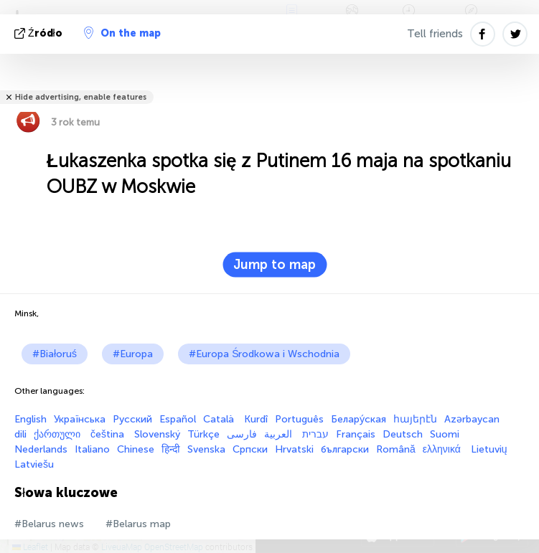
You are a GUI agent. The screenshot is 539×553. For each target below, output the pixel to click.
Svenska (206, 449)
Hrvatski (294, 449)
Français (355, 434)
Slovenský (157, 434)
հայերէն (415, 419)
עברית (315, 434)
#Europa (133, 354)
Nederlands (40, 449)
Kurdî (256, 419)
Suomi (444, 434)
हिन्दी (170, 449)
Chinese (135, 449)
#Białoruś (54, 354)
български (345, 449)
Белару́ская (358, 419)
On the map (122, 33)
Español (177, 419)
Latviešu (34, 464)
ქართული (58, 434)
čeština (108, 434)
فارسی (242, 434)
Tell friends (435, 33)
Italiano (92, 449)
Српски (250, 449)
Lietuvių (489, 449)
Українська (80, 419)
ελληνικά (443, 449)
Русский (132, 419)
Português (299, 419)
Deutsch (403, 434)
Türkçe (203, 434)
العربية (279, 434)
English (30, 419)
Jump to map (274, 265)
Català (220, 419)
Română (396, 449)
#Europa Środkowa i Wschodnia (264, 354)
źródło (39, 33)
